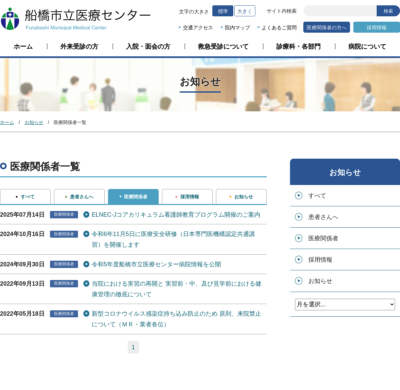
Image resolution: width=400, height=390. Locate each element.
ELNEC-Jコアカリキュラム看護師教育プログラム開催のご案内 (176, 214)
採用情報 (377, 27)
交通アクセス (198, 27)
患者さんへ (81, 196)
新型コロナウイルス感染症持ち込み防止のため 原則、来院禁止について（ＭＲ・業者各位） (176, 319)
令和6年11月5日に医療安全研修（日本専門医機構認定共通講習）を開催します (173, 239)
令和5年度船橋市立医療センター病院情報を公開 (156, 264)
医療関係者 (135, 196)
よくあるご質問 (279, 27)
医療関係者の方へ (327, 27)
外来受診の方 (79, 46)
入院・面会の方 (148, 46)
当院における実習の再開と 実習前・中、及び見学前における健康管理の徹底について (176, 289)
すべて (28, 196)
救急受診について (223, 46)
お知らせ (34, 122)
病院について (367, 46)
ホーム (23, 46)
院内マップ (237, 27)
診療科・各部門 (298, 46)
